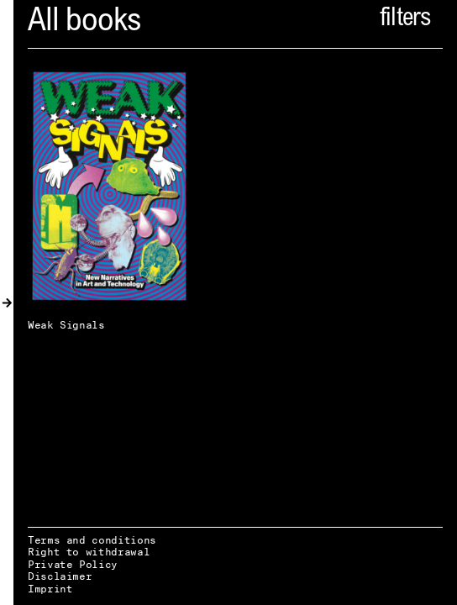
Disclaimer (60, 576)
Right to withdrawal (89, 551)
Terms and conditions (92, 539)
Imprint (50, 588)
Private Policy (73, 564)
